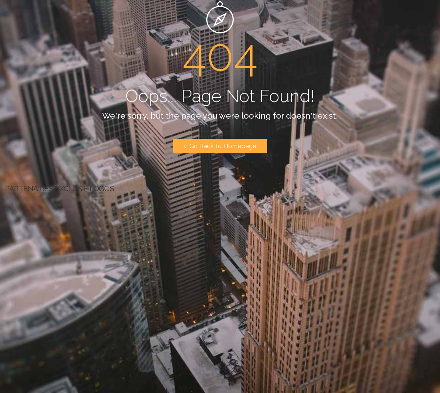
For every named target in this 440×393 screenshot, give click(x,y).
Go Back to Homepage (220, 146)
